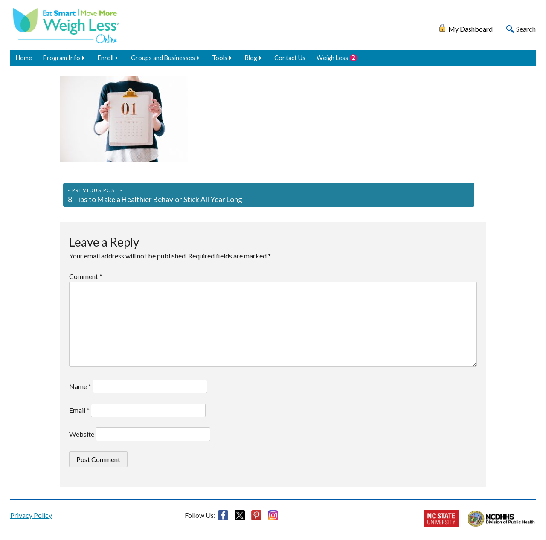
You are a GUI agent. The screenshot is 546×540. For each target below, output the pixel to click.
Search (526, 29)
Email (79, 410)
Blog (251, 57)
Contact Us (289, 57)
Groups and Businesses (163, 57)
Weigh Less (332, 57)
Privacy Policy (31, 515)
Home (24, 57)
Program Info (61, 57)
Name (80, 386)
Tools (219, 57)
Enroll (105, 57)
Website (81, 434)
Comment (85, 276)
